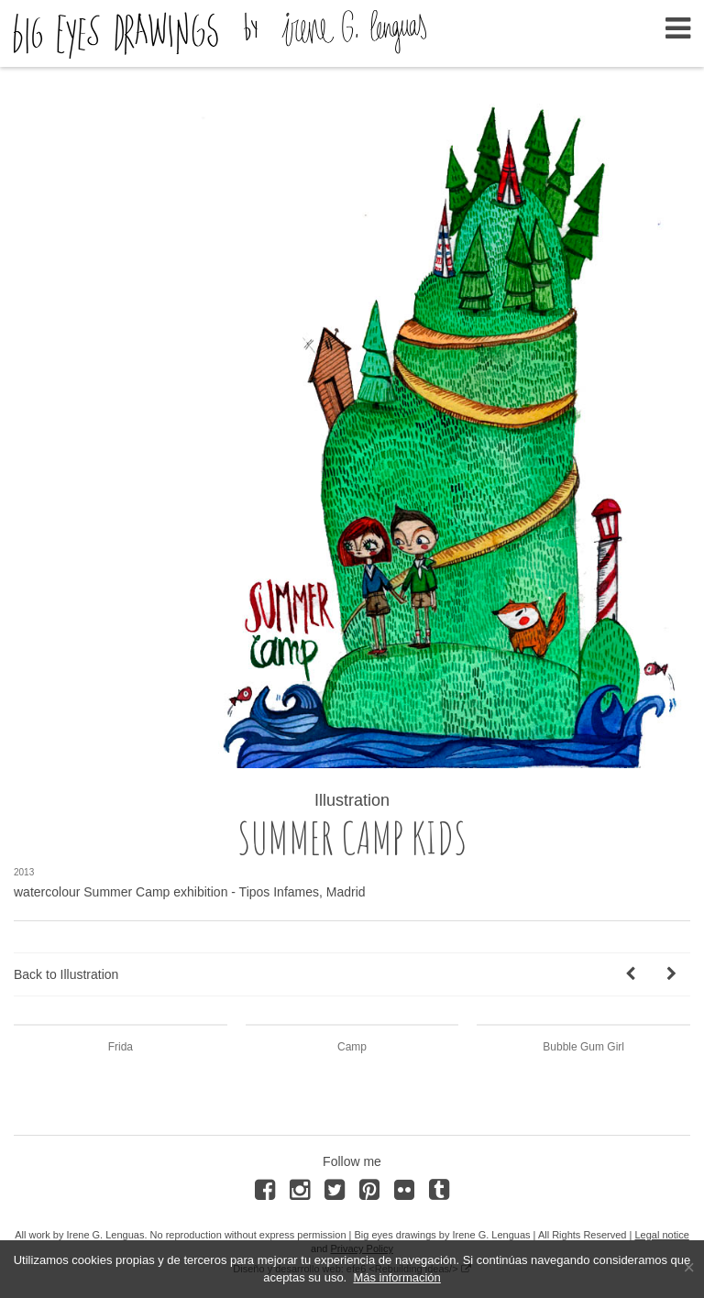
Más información (396, 1277)
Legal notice (661, 1234)
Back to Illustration (66, 974)
